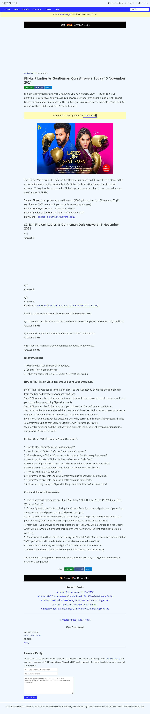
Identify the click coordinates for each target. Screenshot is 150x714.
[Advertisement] (75, 50)
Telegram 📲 (90, 115)
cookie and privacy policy (129, 709)
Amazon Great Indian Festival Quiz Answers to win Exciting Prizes (75, 600)
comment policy (113, 658)
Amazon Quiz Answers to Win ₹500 (74, 592)
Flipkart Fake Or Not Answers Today (56, 216)
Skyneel (20, 709)
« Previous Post (68, 619)
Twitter (48, 87)
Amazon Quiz (65, 14)
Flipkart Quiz (29, 73)
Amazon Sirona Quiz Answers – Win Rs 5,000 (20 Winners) (67, 305)
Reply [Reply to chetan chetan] (26, 642)
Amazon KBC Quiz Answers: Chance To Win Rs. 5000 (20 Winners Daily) (75, 596)
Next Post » (84, 619)
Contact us (40, 709)
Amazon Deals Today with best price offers (75, 604)
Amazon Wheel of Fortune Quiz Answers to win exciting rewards (75, 608)
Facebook (39, 87)
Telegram (29, 87)
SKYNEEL (10, 3)
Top (142, 709)
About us (29, 709)
